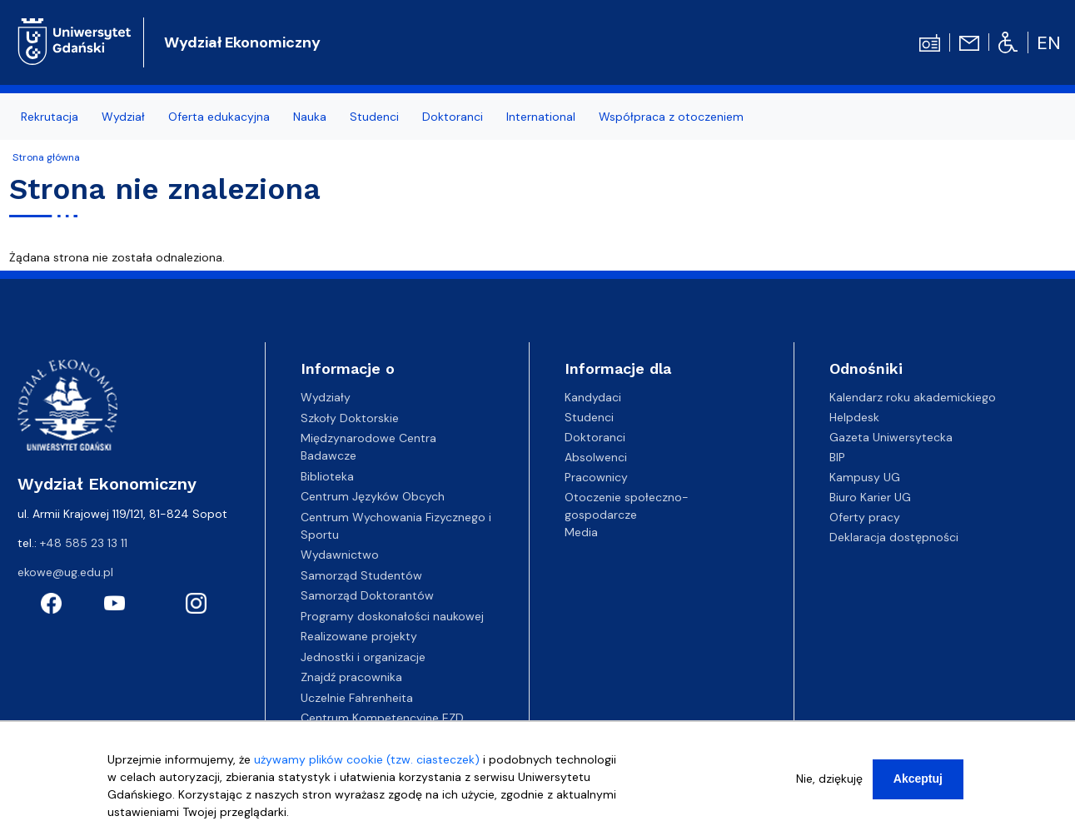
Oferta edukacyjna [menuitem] (219, 116)
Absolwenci (596, 457)
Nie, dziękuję (829, 783)
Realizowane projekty (359, 636)
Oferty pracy (864, 517)
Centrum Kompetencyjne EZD (382, 717)
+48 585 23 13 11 (83, 542)
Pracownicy (596, 477)
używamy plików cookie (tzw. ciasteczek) (367, 764)
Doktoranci (595, 437)
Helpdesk (854, 417)
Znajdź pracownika (351, 676)
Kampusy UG (864, 477)
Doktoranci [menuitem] (452, 116)
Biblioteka (327, 476)
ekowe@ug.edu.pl (65, 572)
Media (581, 532)
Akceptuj (918, 783)
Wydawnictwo (340, 554)
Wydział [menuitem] (123, 116)
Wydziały (326, 397)
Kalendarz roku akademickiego (912, 397)
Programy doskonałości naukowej (392, 616)
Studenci (589, 417)
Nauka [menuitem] (309, 116)
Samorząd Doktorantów (367, 595)
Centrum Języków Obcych (373, 496)
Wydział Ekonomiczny (242, 42)
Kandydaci (593, 397)
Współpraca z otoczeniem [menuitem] (671, 116)
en (1049, 43)
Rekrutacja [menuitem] (49, 116)
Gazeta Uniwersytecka (891, 437)
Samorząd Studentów (361, 575)
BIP (837, 457)
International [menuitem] (540, 116)
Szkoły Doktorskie (350, 418)
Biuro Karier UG (870, 497)
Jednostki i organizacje (363, 656)
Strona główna (46, 157)
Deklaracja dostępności (893, 537)
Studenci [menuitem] (374, 116)
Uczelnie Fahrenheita (357, 697)
